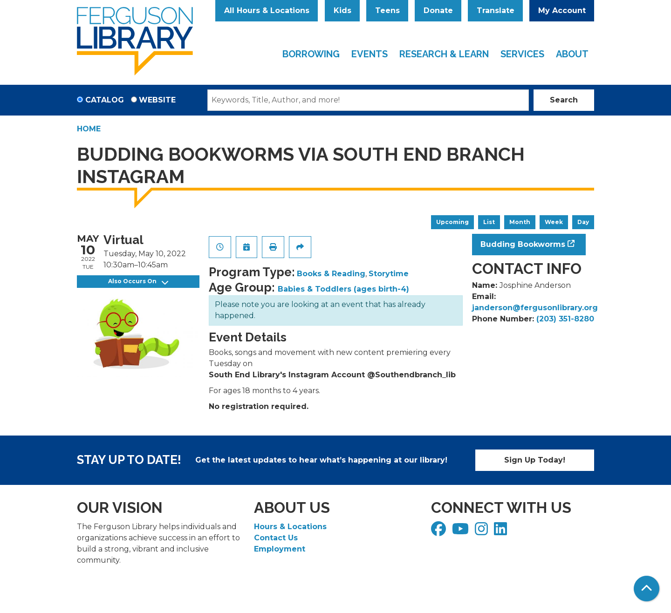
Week (554, 221)
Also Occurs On (138, 282)
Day (583, 221)
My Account (562, 10)
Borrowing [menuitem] (311, 54)
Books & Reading (331, 273)
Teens (387, 10)
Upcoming (452, 221)
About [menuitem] (572, 54)
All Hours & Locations (266, 10)
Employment (279, 549)
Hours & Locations (290, 526)
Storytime (389, 273)
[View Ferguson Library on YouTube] (461, 531)
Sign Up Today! (534, 460)
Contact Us (276, 537)
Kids (342, 10)
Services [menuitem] (522, 54)
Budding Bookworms (522, 244)
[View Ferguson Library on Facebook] (439, 531)
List (489, 221)
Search (564, 99)
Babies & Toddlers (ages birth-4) (343, 289)
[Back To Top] (646, 588)
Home (89, 128)
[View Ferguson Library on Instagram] (482, 531)
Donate (438, 10)
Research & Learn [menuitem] (444, 54)
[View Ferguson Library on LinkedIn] (501, 531)
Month (519, 221)
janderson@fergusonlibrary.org (535, 307)
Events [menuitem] (369, 54)
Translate (495, 10)
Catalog (104, 99)
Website (157, 99)
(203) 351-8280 (565, 318)
